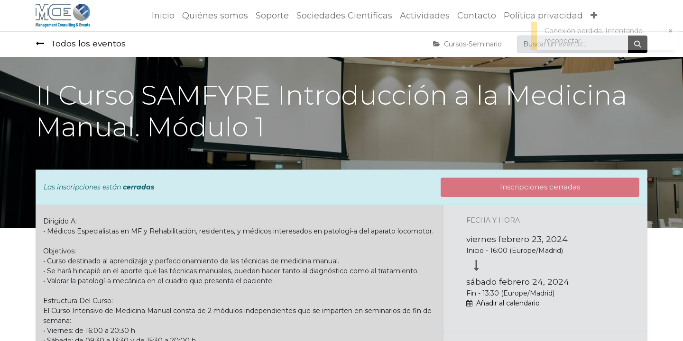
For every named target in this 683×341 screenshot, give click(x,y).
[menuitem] (163, 16)
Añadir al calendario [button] (508, 303)
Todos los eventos (81, 43)
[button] (594, 16)
